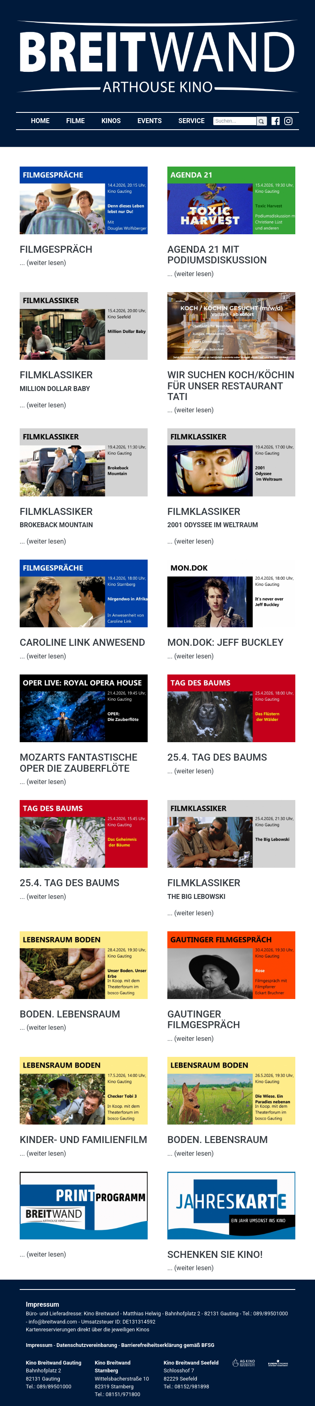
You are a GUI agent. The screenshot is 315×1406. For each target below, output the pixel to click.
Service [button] (195, 120)
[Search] (235, 121)
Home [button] (44, 120)
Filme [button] (79, 120)
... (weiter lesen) (43, 263)
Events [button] (153, 120)
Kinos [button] (115, 120)
